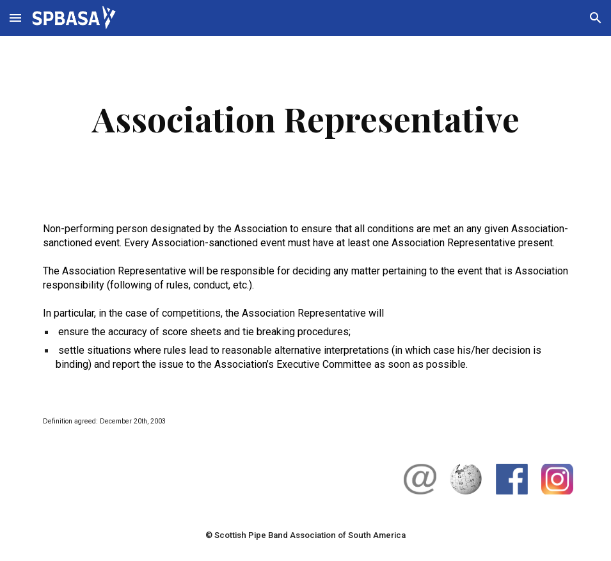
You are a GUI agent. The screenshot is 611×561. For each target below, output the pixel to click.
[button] (15, 17)
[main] (306, 118)
